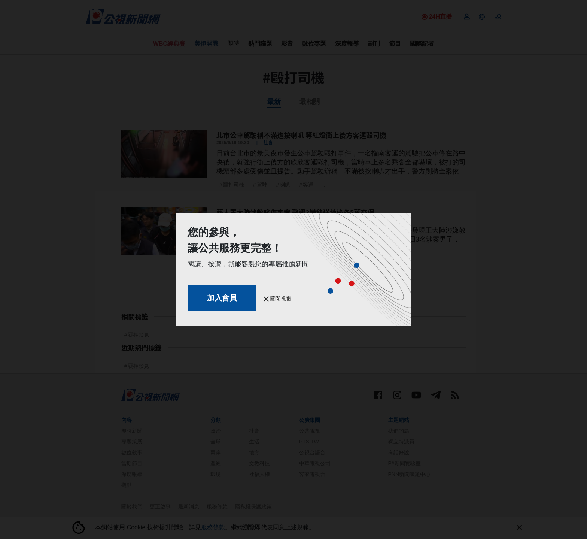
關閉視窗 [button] (277, 299)
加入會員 (222, 298)
